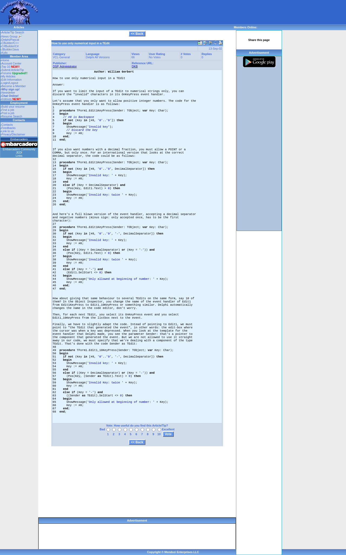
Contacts (7, 124)
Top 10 (6, 66)
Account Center (11, 63)
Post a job (8, 113)
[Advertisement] (136, 12)
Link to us (8, 131)
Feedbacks (9, 128)
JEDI (19, 152)
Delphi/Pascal (10, 39)
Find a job (8, 109)
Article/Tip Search (13, 32)
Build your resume (13, 106)
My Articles (9, 76)
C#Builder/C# (10, 46)
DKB (135, 66)
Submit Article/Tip (13, 69)
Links (19, 155)
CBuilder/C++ (10, 43)
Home (5, 60)
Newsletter (8, 92)
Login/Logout (10, 82)
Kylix (5, 52)
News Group (12, 36)
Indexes (7, 99)
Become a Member (14, 86)
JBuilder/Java (10, 49)
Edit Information (12, 79)
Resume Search (12, 116)
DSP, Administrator (65, 66)
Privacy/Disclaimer (13, 134)
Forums (15, 73)
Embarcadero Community (19, 149)
